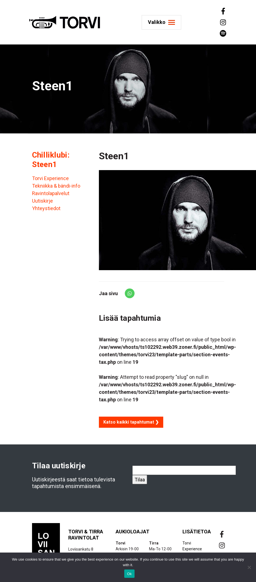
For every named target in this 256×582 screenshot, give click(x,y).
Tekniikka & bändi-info (56, 186)
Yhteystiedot (46, 208)
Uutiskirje (42, 201)
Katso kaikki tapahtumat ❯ (131, 422)
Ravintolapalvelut (50, 193)
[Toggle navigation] (163, 22)
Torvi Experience (50, 178)
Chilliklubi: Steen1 (51, 159)
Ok (129, 574)
